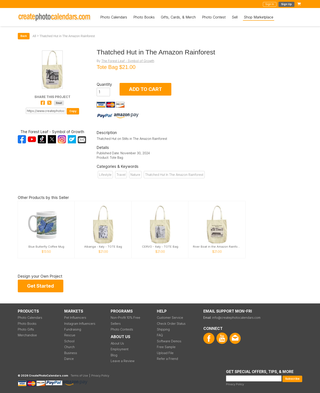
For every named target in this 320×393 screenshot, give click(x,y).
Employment (119, 349)
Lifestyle (105, 174)
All (34, 36)
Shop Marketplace (258, 17)
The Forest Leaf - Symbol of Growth (127, 61)
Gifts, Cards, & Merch (178, 17)
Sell (235, 17)
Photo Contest (214, 17)
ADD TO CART (145, 89)
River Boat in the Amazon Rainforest (217, 246)
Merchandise (27, 335)
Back (23, 36)
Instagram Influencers (79, 323)
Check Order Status (171, 323)
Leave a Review (122, 361)
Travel (121, 174)
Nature (135, 174)
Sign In (269, 4)
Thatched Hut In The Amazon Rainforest (174, 174)
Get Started (40, 286)
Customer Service (170, 317)
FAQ (160, 335)
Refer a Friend (167, 359)
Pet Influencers (75, 317)
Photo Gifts (26, 329)
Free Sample (166, 347)
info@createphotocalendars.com (236, 317)
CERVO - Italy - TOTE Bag (160, 246)
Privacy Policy (235, 384)
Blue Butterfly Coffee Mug (46, 246)
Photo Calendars (113, 17)
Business (70, 353)
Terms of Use (79, 375)
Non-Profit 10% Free (125, 317)
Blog (114, 355)
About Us (117, 343)
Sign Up (286, 4)
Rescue (69, 335)
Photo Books (144, 17)
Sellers (116, 323)
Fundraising (72, 329)
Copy (72, 111)
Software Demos (169, 341)
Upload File (165, 353)
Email (59, 103)
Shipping (163, 329)
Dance (69, 359)
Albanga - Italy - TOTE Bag (103, 246)
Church (69, 347)
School (69, 341)
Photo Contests (122, 329)
